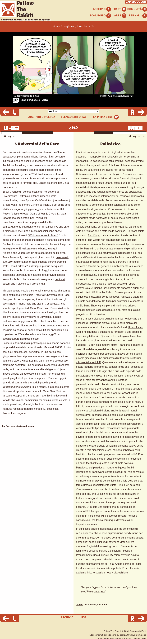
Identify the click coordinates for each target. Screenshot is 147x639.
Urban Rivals (135, 327)
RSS (83, 617)
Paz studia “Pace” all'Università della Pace (45, 295)
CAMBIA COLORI (136, 1)
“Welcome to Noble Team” (43, 235)
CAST (120, 9)
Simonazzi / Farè (137, 631)
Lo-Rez (5, 426)
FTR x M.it (138, 15)
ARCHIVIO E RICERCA (41, 117)
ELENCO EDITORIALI (74, 117)
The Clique (94, 235)
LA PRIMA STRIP (106, 117)
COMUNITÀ (137, 9)
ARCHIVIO (102, 9)
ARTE (120, 15)
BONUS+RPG (100, 15)
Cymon (79, 604)
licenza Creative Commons (133, 635)
